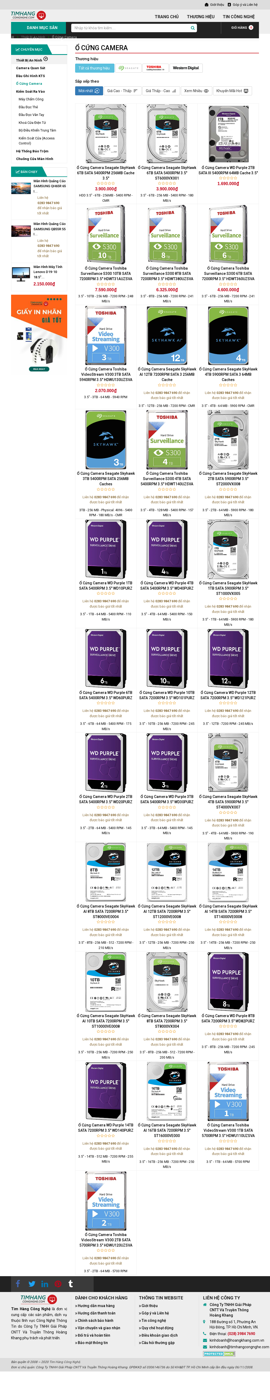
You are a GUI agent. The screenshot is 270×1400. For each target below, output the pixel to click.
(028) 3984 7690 (241, 1334)
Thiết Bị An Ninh (33, 37)
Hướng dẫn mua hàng (96, 1306)
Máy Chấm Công (31, 99)
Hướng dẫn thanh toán (96, 1313)
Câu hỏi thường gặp (158, 1343)
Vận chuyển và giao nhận (99, 1328)
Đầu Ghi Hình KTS (30, 76)
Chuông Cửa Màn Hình (34, 159)
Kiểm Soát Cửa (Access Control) (37, 140)
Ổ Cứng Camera (64, 37)
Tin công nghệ (154, 1320)
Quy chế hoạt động (157, 1328)
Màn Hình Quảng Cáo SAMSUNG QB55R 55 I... (49, 229)
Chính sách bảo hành (95, 1320)
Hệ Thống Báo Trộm (32, 151)
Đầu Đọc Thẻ (28, 107)
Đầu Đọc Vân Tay (31, 115)
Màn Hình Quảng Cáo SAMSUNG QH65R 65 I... (49, 186)
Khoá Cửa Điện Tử (32, 123)
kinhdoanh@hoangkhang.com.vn (237, 1340)
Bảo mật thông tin (93, 1343)
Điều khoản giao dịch (160, 1335)
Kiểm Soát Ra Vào (30, 91)
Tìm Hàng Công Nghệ (64, 1362)
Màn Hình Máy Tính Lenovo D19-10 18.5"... (47, 272)
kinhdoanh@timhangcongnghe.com (239, 1347)
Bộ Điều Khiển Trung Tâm (37, 130)
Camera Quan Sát (30, 68)
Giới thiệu (150, 1306)
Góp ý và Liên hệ (155, 1313)
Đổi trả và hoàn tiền (94, 1335)
